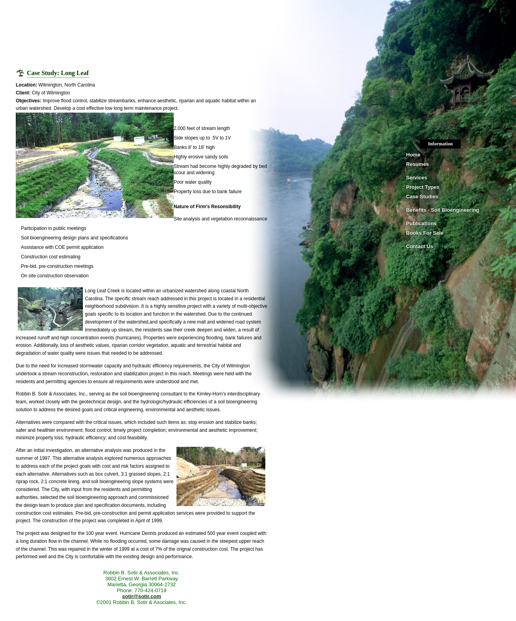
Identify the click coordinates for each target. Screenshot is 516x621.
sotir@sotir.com (141, 596)
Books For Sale (425, 233)
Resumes (417, 164)
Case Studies (422, 196)
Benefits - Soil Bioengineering (442, 210)
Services (417, 178)
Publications (421, 223)
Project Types (422, 187)
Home (413, 155)
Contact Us (419, 246)
